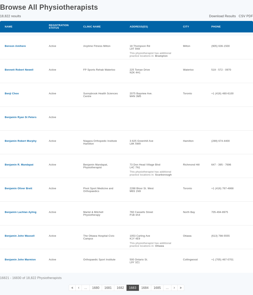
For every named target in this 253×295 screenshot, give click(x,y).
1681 (108, 287)
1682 (120, 287)
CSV (242, 16)
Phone (216, 26)
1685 (157, 287)
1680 (95, 287)
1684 (145, 287)
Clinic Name (92, 26)
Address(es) (139, 26)
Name (8, 26)
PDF (249, 16)
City (186, 26)
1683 (132, 287)
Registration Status (59, 26)
